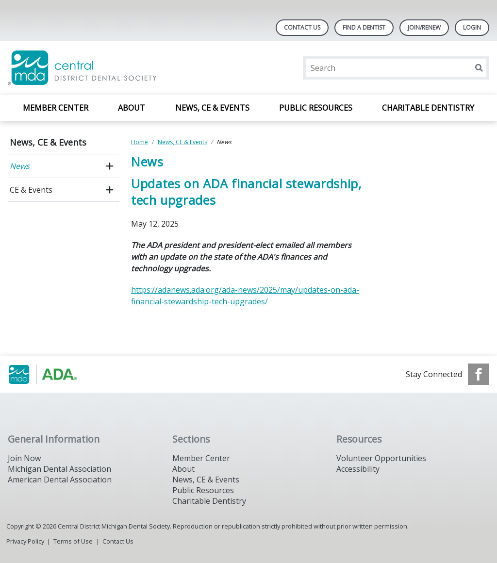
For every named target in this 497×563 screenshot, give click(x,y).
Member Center (55, 107)
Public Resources (315, 107)
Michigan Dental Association (59, 469)
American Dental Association (60, 479)
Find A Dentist (364, 27)
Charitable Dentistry (428, 107)
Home (139, 142)
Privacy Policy (25, 541)
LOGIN (472, 27)
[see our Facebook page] (478, 374)
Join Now (24, 458)
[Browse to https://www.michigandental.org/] (57, 374)
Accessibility (358, 469)
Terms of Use (73, 541)
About (131, 107)
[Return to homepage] (133, 67)
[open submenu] (109, 166)
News (20, 166)
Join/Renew (424, 27)
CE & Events (31, 189)
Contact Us (302, 27)
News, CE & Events (212, 107)
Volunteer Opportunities (381, 458)
